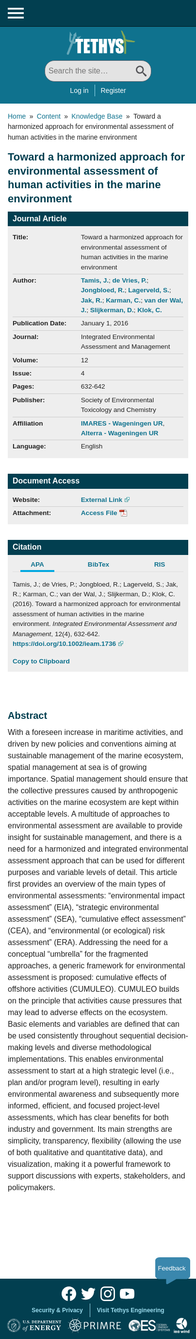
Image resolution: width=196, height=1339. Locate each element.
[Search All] (98, 71)
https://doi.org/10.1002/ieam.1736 (64, 643)
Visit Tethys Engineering (130, 1310)
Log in (79, 90)
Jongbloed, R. (103, 290)
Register (113, 90)
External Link (101, 499)
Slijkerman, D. (112, 310)
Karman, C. (123, 300)
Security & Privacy (57, 1310)
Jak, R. (91, 300)
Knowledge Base (96, 116)
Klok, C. (149, 310)
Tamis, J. (95, 280)
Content (49, 116)
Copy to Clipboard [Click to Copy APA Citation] (41, 661)
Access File (99, 513)
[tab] (43, 565)
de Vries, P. (130, 280)
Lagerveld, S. (148, 290)
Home (17, 116)
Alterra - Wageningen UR (120, 433)
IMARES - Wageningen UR (122, 423)
